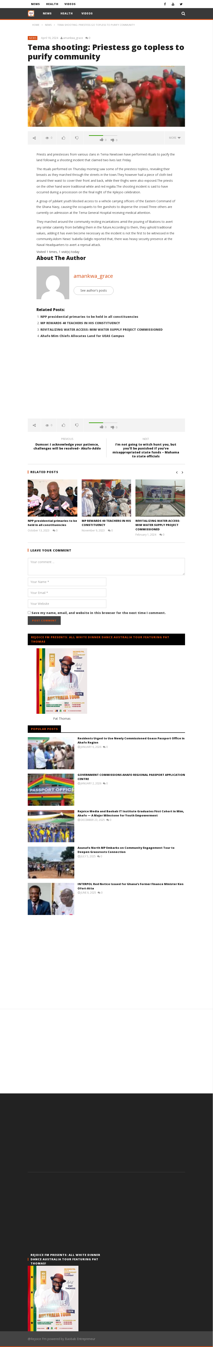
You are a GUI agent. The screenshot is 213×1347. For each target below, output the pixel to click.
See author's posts (93, 290)
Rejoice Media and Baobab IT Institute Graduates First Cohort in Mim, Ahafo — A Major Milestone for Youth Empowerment (131, 813)
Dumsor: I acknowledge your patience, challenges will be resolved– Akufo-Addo (67, 444)
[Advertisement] (106, 381)
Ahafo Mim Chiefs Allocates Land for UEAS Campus (82, 336)
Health (52, 4)
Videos (70, 4)
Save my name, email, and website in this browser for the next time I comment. (98, 613)
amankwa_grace (73, 38)
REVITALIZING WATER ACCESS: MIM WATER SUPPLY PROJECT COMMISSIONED (101, 329)
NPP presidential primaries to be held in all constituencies (89, 317)
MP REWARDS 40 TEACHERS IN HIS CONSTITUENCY (80, 323)
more (175, 138)
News (35, 4)
